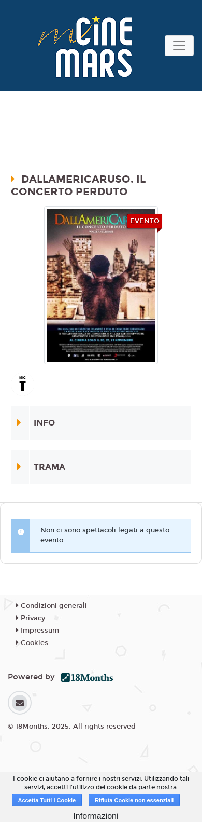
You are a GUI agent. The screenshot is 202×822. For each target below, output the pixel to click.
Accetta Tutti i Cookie (47, 800)
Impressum (37, 630)
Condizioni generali (51, 605)
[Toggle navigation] (179, 45)
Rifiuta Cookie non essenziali (134, 800)
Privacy (30, 618)
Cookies (32, 643)
